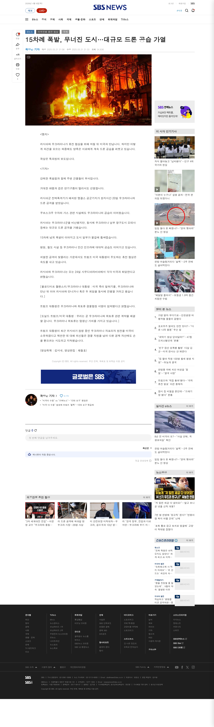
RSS (150, 637)
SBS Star (178, 643)
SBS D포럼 (179, 647)
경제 (52, 19)
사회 (60, 19)
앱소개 (151, 633)
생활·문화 (80, 19)
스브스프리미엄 (180, 614)
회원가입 (182, 3)
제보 (150, 623)
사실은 (102, 619)
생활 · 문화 (30, 637)
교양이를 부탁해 (131, 626)
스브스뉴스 (129, 638)
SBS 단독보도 (105, 623)
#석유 (179, 10)
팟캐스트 (177, 623)
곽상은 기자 (48, 396)
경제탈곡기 (159, 580)
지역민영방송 (161, 667)
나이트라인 (54, 641)
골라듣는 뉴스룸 (82, 636)
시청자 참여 (48, 667)
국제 (69, 19)
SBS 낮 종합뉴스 (82, 647)
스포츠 (92, 19)
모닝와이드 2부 (56, 630)
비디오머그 (129, 614)
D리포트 (102, 633)
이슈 (27, 651)
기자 (150, 630)
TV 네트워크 (30, 648)
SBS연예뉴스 (180, 638)
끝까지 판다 (104, 647)
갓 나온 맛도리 (130, 643)
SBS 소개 (31, 667)
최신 (27, 619)
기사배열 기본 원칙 (140, 684)
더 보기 (146, 496)
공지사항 (152, 649)
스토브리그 (128, 630)
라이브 (151, 626)
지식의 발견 (159, 563)
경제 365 (103, 630)
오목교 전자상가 (131, 647)
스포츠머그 (128, 619)
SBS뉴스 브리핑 (82, 643)
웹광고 (63, 667)
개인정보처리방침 (78, 667)
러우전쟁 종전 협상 (48, 31)
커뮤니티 (177, 626)
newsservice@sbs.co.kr (113, 682)
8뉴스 (35, 19)
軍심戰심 (78, 619)
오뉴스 (53, 637)
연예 (102, 19)
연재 (101, 614)
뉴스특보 (54, 648)
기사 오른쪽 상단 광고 (174, 73)
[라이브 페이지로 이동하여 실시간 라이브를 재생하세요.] (42, 10)
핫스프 (157, 547)
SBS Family (142, 667)
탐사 (101, 650)
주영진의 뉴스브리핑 (59, 633)
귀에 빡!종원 (129, 623)
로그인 (171, 3)
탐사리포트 (104, 641)
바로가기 (152, 614)
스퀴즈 (176, 630)
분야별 (28, 614)
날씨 (150, 619)
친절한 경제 (104, 626)
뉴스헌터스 (54, 623)
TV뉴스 (125, 19)
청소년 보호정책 (157, 684)
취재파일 (112, 19)
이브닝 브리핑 (81, 623)
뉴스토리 (54, 644)
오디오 (77, 631)
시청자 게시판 (154, 641)
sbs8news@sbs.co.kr (115, 677)
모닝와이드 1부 (56, 626)
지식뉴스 (177, 619)
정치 (44, 19)
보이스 (77, 639)
